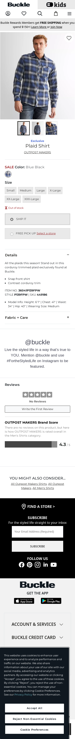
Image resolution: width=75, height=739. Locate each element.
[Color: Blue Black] (8, 174)
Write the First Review (37, 409)
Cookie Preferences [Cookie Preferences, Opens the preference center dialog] (34, 729)
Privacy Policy (23, 694)
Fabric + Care (37, 317)
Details (37, 255)
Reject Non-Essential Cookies (34, 718)
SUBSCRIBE (37, 546)
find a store (41, 506)
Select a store (46, 233)
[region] (34, 693)
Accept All (34, 708)
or (41, 27)
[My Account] (7, 13)
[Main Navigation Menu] (69, 13)
